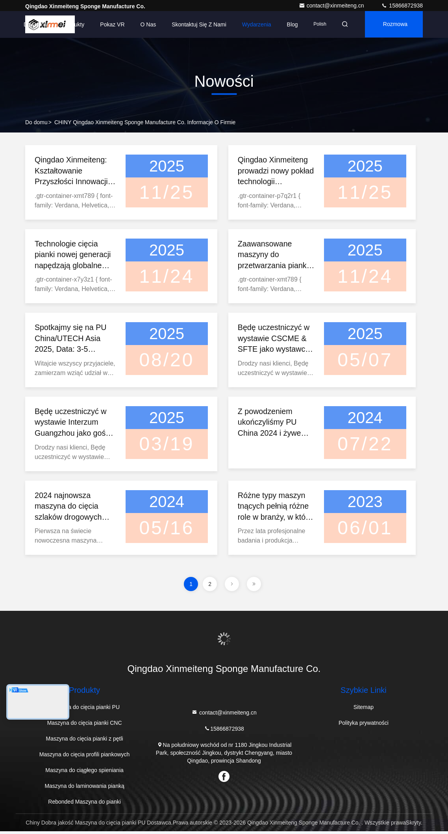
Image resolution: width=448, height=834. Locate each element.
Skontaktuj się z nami (196, 24)
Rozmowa (394, 24)
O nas (146, 24)
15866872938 (402, 5)
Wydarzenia (253, 24)
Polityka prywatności (364, 725)
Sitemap (364, 710)
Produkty (71, 24)
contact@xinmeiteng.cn (332, 5)
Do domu (32, 24)
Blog (289, 24)
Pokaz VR (110, 24)
